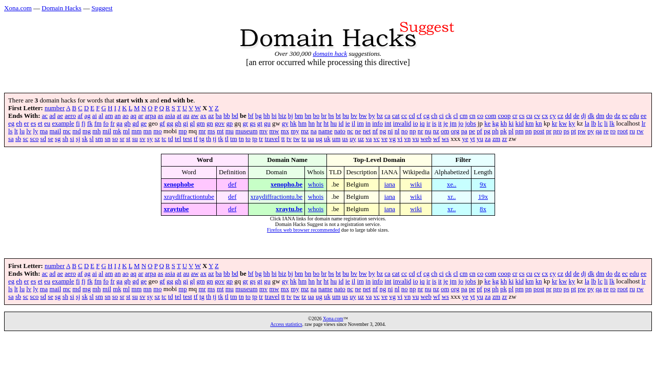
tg (201, 138)
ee (643, 115)
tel (178, 138)
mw (274, 131)
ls (10, 131)
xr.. (451, 196)
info (377, 123)
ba (219, 115)
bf (251, 115)
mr (202, 131)
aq (133, 115)
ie (347, 123)
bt (338, 115)
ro (613, 131)
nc (350, 131)
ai (94, 115)
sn (107, 138)
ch (434, 115)
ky (571, 123)
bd (235, 115)
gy (285, 123)
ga (119, 123)
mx (285, 131)
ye (465, 138)
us (345, 138)
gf (162, 123)
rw (640, 131)
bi (274, 115)
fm (97, 123)
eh (19, 123)
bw (363, 115)
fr (112, 123)
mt (220, 131)
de (576, 115)
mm (136, 131)
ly (35, 131)
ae (60, 115)
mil (106, 131)
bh (266, 115)
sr (121, 138)
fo (106, 123)
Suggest (101, 8)
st (128, 138)
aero (70, 115)
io (415, 123)
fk (90, 123)
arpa (150, 115)
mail (55, 131)
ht (326, 123)
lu (22, 131)
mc (67, 131)
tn (241, 138)
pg (487, 131)
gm (200, 123)
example (63, 123)
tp (254, 138)
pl (511, 131)
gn (210, 123)
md (76, 131)
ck (448, 115)
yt (472, 138)
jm (453, 123)
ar (140, 115)
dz (617, 115)
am (109, 115)
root (622, 131)
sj (78, 138)
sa (11, 138)
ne (358, 131)
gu (267, 123)
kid (520, 123)
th (208, 138)
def (232, 184)
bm (299, 115)
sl (91, 138)
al (100, 115)
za (487, 138)
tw (296, 138)
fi (78, 123)
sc (25, 138)
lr (644, 123)
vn (407, 138)
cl (455, 115)
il (353, 123)
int (388, 123)
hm (302, 123)
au (186, 115)
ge (143, 123)
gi (185, 123)
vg (392, 138)
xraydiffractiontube (188, 196)
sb (18, 138)
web (426, 138)
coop (504, 115)
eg (11, 123)
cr (515, 115)
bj (290, 115)
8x (483, 209)
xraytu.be (289, 209)
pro (557, 131)
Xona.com (18, 8)
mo (157, 131)
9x (483, 184)
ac (45, 115)
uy (353, 138)
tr (261, 138)
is (434, 123)
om (445, 131)
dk (591, 115)
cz (560, 115)
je (445, 123)
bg (258, 115)
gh (178, 123)
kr (555, 123)
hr (319, 123)
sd (43, 138)
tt (283, 138)
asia (170, 115)
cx (545, 115)
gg (170, 123)
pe (472, 131)
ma (44, 131)
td (170, 138)
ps (566, 131)
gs (252, 123)
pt (573, 131)
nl (397, 131)
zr (504, 138)
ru (632, 131)
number (55, 108)
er (26, 123)
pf (479, 131)
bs (331, 115)
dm (600, 115)
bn (308, 115)
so (115, 138)
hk (293, 123)
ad (52, 115)
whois (316, 184)
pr (548, 131)
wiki (416, 184)
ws (445, 138)
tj (214, 138)
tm (233, 138)
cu (529, 115)
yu (480, 138)
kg (495, 123)
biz (282, 115)
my (295, 131)
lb (593, 123)
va (368, 138)
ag (88, 115)
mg (87, 131)
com (490, 115)
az (211, 115)
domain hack (330, 53)
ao (125, 115)
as (160, 115)
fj (83, 123)
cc (404, 115)
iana (389, 184)
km (529, 123)
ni (390, 131)
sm (99, 138)
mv (263, 131)
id (340, 123)
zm (497, 138)
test (187, 138)
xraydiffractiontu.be (277, 196)
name (325, 131)
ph (495, 131)
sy (150, 138)
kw (563, 123)
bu (345, 115)
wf (436, 138)
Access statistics (286, 324)
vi (399, 138)
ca (387, 115)
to (248, 138)
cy (553, 115)
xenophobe (178, 184)
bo (316, 115)
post (539, 131)
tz (303, 138)
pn (528, 131)
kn (539, 123)
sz (157, 138)
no (404, 131)
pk (503, 131)
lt (16, 131)
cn (472, 115)
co (480, 115)
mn (148, 131)
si (72, 138)
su (135, 138)
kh (503, 123)
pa (464, 131)
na (314, 131)
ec (625, 115)
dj (583, 115)
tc (163, 138)
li (606, 123)
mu (229, 131)
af (80, 115)
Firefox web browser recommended (303, 230)
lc (600, 123)
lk (611, 123)
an (118, 115)
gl (192, 123)
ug (319, 138)
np (412, 131)
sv (142, 138)
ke (487, 123)
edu (634, 115)
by (371, 115)
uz (361, 138)
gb (127, 123)
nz (436, 131)
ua (311, 138)
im (360, 123)
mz (305, 131)
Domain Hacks (61, 8)
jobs (470, 123)
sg (57, 138)
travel (271, 138)
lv (28, 131)
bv (354, 115)
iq (422, 123)
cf (419, 115)
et (40, 123)
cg (426, 115)
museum (246, 131)
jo (460, 123)
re (605, 131)
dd (568, 115)
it (440, 123)
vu (416, 138)
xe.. (451, 184)
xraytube (176, 209)
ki (511, 123)
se (50, 138)
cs (522, 115)
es (33, 123)
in (368, 123)
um (336, 138)
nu (428, 131)
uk (327, 138)
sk (85, 138)
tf (196, 138)
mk (117, 131)
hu (333, 123)
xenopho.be (286, 184)
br (324, 115)
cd (412, 115)
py (590, 131)
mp (182, 131)
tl (227, 138)
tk (220, 138)
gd (135, 123)
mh (96, 131)
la (587, 123)
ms (211, 131)
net (367, 131)
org (455, 131)
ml (126, 131)
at (179, 115)
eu (47, 123)
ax (203, 115)
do (609, 115)
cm (464, 115)
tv (289, 138)
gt (259, 123)
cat (396, 115)
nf (375, 131)
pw (582, 131)
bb (226, 115)
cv (537, 115)
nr (420, 131)
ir (428, 123)
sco (34, 138)
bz (380, 115)
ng (383, 131)
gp (229, 123)
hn (311, 123)
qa (599, 131)
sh (65, 138)
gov (219, 123)
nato (339, 131)
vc (377, 138)
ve (384, 138)
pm (519, 131)
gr (245, 123)
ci (441, 115)
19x (483, 196)
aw (195, 115)
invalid (402, 123)
